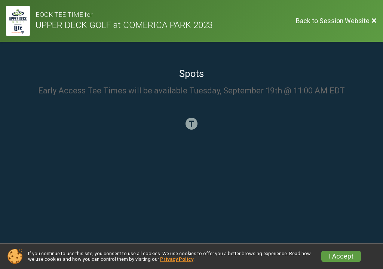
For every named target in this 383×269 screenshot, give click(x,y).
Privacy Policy (176, 259)
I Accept (341, 256)
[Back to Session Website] (336, 21)
